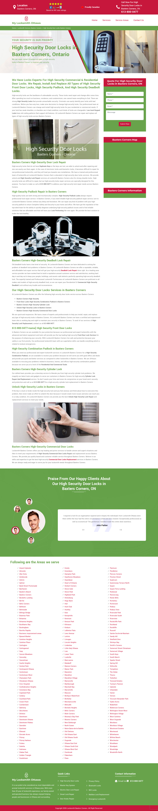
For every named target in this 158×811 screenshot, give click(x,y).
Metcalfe (68, 705)
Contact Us (138, 20)
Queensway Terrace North (119, 583)
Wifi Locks (93, 790)
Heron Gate (69, 589)
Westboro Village (116, 725)
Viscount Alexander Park (119, 699)
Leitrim (67, 636)
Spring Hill (114, 663)
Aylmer (22, 583)
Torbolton (113, 678)
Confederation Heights (27, 687)
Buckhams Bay (24, 624)
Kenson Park (69, 621)
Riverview (113, 618)
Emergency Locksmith (97, 799)
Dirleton (22, 714)
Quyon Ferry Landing (117, 589)
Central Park (24, 666)
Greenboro (68, 571)
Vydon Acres (114, 702)
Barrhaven (23, 589)
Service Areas (122, 20)
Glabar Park (23, 752)
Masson (68, 693)
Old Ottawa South (71, 737)
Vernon (112, 696)
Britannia (22, 618)
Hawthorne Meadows (72, 577)
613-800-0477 (129, 12)
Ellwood (22, 731)
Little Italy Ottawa (71, 648)
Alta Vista (23, 574)
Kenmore (68, 618)
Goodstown (23, 758)
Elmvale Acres (24, 734)
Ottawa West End (71, 749)
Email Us (122, 781)
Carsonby (22, 657)
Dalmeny (22, 708)
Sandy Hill (113, 636)
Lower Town (69, 654)
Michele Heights (71, 708)
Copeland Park (24, 693)
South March (115, 657)
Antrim (21, 580)
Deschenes (23, 711)
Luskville (68, 657)
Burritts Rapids (25, 630)
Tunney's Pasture (116, 684)
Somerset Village (116, 651)
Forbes (22, 743)
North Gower (69, 725)
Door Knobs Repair (67, 799)
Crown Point (23, 702)
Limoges (68, 639)
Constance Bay (25, 690)
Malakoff (68, 663)
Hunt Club (68, 607)
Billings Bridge (24, 613)
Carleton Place (24, 642)
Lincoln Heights (70, 642)
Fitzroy (21, 737)
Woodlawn (114, 743)
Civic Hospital (24, 684)
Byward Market (25, 636)
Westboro (113, 722)
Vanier (112, 693)
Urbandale (114, 690)
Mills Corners (70, 711)
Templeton (114, 669)
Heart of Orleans (71, 583)
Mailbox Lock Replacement (99, 794)
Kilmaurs (68, 624)
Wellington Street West (118, 711)
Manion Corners (70, 666)
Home (94, 20)
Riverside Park (115, 613)
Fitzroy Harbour (25, 740)
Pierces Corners (116, 574)
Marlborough (69, 684)
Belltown (22, 607)
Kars (66, 613)
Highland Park (70, 595)
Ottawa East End (71, 743)
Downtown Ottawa (26, 719)
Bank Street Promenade (28, 586)
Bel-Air (21, 601)
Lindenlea (68, 645)
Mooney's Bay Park (72, 716)
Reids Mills (114, 598)
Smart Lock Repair (67, 794)
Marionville (69, 681)
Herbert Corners (70, 586)
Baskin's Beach (25, 592)
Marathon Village (71, 678)
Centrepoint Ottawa (26, 669)
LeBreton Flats (70, 630)
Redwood (113, 592)
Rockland (113, 624)
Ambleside (23, 577)
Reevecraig (114, 595)
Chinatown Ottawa (26, 681)
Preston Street (115, 577)
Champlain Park (25, 678)
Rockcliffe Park (115, 621)
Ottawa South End (71, 746)
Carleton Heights (25, 639)
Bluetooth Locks (95, 785)
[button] (31, 540)
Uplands (113, 687)
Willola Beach (115, 737)
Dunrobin (22, 725)
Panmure (113, 568)
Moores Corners (71, 719)
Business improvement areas (30, 633)
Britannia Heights (25, 621)
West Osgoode (115, 719)
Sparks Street (115, 660)
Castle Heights (24, 663)
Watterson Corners (117, 708)
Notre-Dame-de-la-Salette (74, 728)
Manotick (68, 672)
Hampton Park (70, 574)
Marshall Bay (69, 687)
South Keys (114, 654)
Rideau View (114, 610)
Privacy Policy (94, 781)
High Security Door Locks (69, 781)
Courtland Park (24, 699)
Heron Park (69, 592)
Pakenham (68, 755)
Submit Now (124, 124)
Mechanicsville (70, 702)
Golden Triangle (25, 755)
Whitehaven (114, 734)
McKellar (68, 699)
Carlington (23, 645)
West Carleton (115, 716)
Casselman (23, 660)
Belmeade (23, 610)
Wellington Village (117, 714)
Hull (66, 604)
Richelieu (113, 601)
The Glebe (113, 672)
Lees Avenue (69, 633)
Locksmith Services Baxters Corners (29, 28)
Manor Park (69, 669)
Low (66, 651)
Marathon (68, 675)
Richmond (114, 604)
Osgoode (68, 740)
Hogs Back (69, 601)
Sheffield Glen (115, 639)
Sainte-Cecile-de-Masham (119, 633)
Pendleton (113, 571)
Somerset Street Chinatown (120, 648)
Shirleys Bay (114, 642)
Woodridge (114, 749)
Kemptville (69, 615)
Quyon (112, 586)
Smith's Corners (116, 645)
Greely (67, 568)
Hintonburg (69, 598)
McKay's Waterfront (72, 696)
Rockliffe (113, 627)
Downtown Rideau (26, 722)
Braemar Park (24, 615)
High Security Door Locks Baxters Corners (57, 28)
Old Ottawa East (71, 734)
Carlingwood (24, 648)
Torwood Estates (116, 681)
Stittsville (113, 666)
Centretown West (25, 675)
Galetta (22, 746)
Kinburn (67, 627)
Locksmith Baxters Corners (77, 808)
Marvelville (69, 690)
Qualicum (113, 580)
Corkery (22, 696)
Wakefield (113, 705)
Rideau (112, 607)
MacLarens (69, 660)
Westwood (114, 731)
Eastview (22, 728)
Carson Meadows (25, 654)
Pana (66, 758)
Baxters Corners (25, 595)
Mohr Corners (70, 714)
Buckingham (24, 627)
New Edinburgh (70, 722)
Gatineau (22, 749)
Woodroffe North (116, 752)
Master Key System (67, 785)
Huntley (67, 610)
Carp (21, 651)
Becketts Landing (25, 598)
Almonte (22, 571)
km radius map (125, 162)
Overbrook (68, 752)
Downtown (23, 716)
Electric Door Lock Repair (69, 790)
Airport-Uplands (25, 568)
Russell (113, 630)
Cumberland (23, 705)
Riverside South (116, 615)
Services (106, 20)
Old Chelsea (69, 731)
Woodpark (113, 746)
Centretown (23, 672)
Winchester (114, 740)
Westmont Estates (117, 728)
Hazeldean (68, 580)
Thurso (112, 675)
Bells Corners (24, 604)
